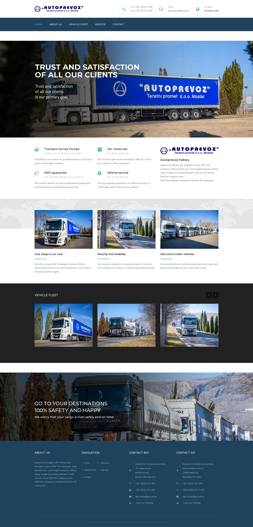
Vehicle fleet (78, 24)
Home (38, 24)
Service (100, 24)
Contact (119, 24)
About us (55, 24)
